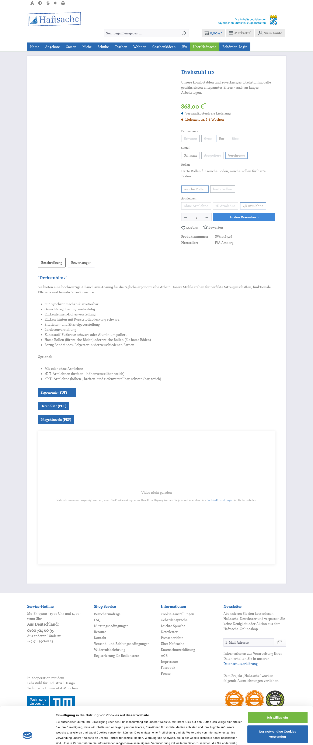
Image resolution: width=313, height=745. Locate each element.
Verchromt (238, 156)
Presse (166, 673)
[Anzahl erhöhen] (207, 217)
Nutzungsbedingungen (111, 625)
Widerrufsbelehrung (109, 649)
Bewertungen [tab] (81, 262)
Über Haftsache (172, 643)
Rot (223, 139)
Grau (209, 139)
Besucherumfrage (107, 614)
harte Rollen (224, 190)
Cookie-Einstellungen (220, 500)
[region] (105, 113)
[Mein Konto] (270, 33)
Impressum (169, 661)
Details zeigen (66, 736)
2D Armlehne (226, 206)
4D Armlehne (254, 206)
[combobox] (141, 33)
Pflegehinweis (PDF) (56, 419)
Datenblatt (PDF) (53, 406)
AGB (164, 655)
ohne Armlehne (197, 206)
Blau (236, 139)
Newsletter (169, 631)
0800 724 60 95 (40, 630)
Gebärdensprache (174, 620)
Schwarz (192, 139)
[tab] (52, 262)
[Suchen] (184, 33)
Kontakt (100, 637)
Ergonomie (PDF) (54, 392)
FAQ (97, 620)
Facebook (168, 667)
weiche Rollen (196, 190)
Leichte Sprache (173, 625)
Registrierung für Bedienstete (116, 655)
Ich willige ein (277, 685)
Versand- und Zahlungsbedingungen (122, 643)
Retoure (100, 631)
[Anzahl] (196, 217)
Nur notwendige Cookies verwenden (277, 702)
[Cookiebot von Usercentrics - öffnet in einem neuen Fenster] (27, 737)
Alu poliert (213, 156)
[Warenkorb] (213, 33)
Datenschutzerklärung (178, 649)
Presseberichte (172, 637)
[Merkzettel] (240, 33)
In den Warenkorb (244, 217)
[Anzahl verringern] (185, 217)
